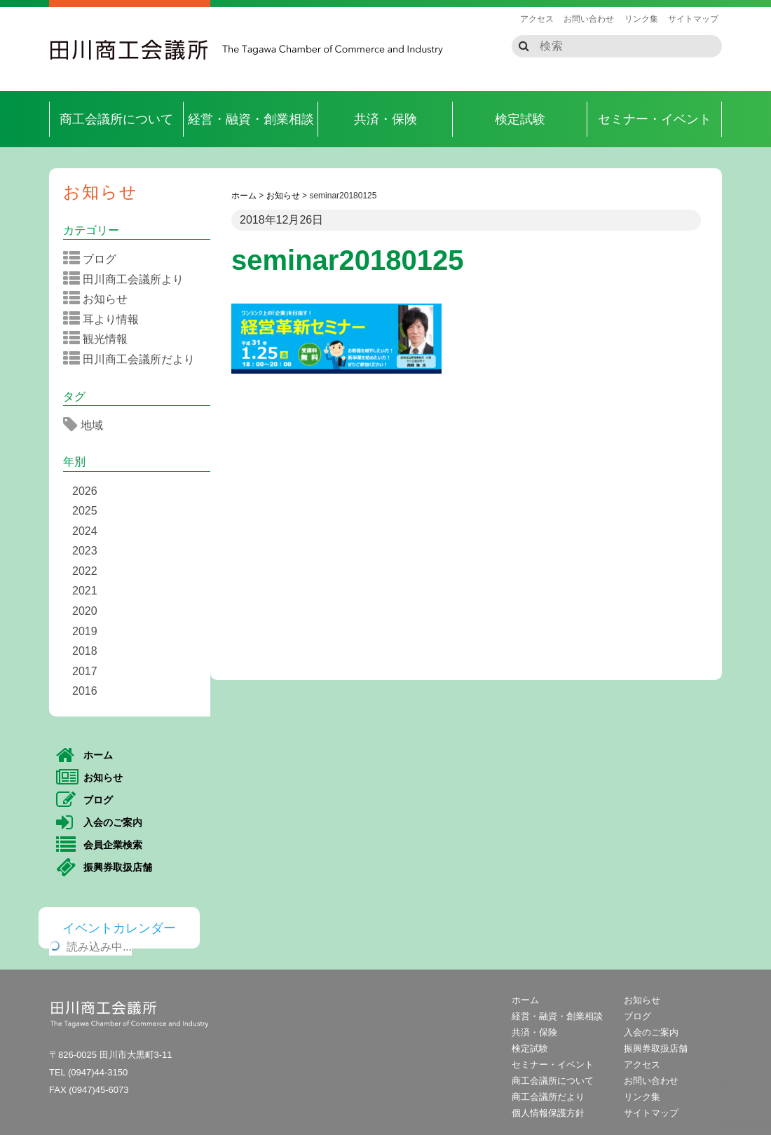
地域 (87, 424)
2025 (84, 511)
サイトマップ (693, 19)
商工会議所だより (548, 1097)
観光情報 (100, 338)
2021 (84, 591)
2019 (84, 631)
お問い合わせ (589, 19)
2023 (84, 551)
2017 (84, 671)
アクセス (537, 19)
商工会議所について (116, 119)
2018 (84, 651)
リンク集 (641, 19)
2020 (84, 611)
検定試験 (520, 119)
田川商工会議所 (129, 50)
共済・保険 (385, 119)
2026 (84, 491)
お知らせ (100, 191)
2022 (84, 571)
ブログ (94, 258)
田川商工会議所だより (133, 359)
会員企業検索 (99, 845)
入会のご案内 (99, 823)
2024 (84, 531)
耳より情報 (105, 319)
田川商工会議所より (128, 279)
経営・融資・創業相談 (251, 119)
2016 (84, 691)
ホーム (84, 756)
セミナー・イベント (654, 119)
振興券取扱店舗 (104, 868)
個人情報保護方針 (548, 1113)
